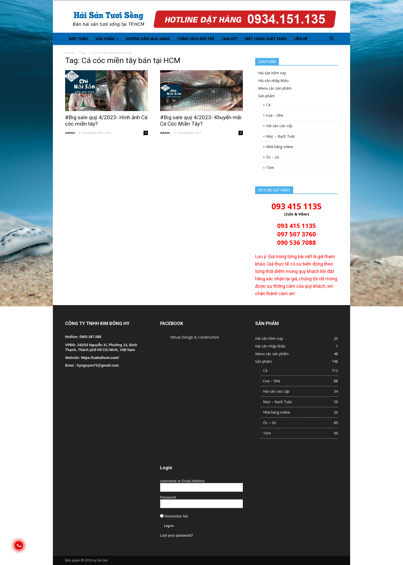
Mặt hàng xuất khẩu (266, 38)
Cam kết (230, 38)
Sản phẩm (106, 38)
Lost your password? (176, 535)
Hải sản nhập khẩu (273, 80)
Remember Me (174, 516)
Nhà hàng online (279, 146)
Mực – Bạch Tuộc (280, 136)
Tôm (270, 167)
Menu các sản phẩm (275, 88)
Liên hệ (300, 38)
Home (69, 53)
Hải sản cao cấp (279, 125)
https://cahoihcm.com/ (100, 358)
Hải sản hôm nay (272, 72)
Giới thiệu (78, 38)
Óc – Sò (272, 157)
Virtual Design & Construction (194, 337)
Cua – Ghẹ (274, 115)
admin (70, 133)
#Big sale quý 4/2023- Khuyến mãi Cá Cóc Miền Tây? (201, 120)
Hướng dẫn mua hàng (148, 38)
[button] (332, 39)
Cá (268, 104)
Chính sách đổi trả (196, 38)
